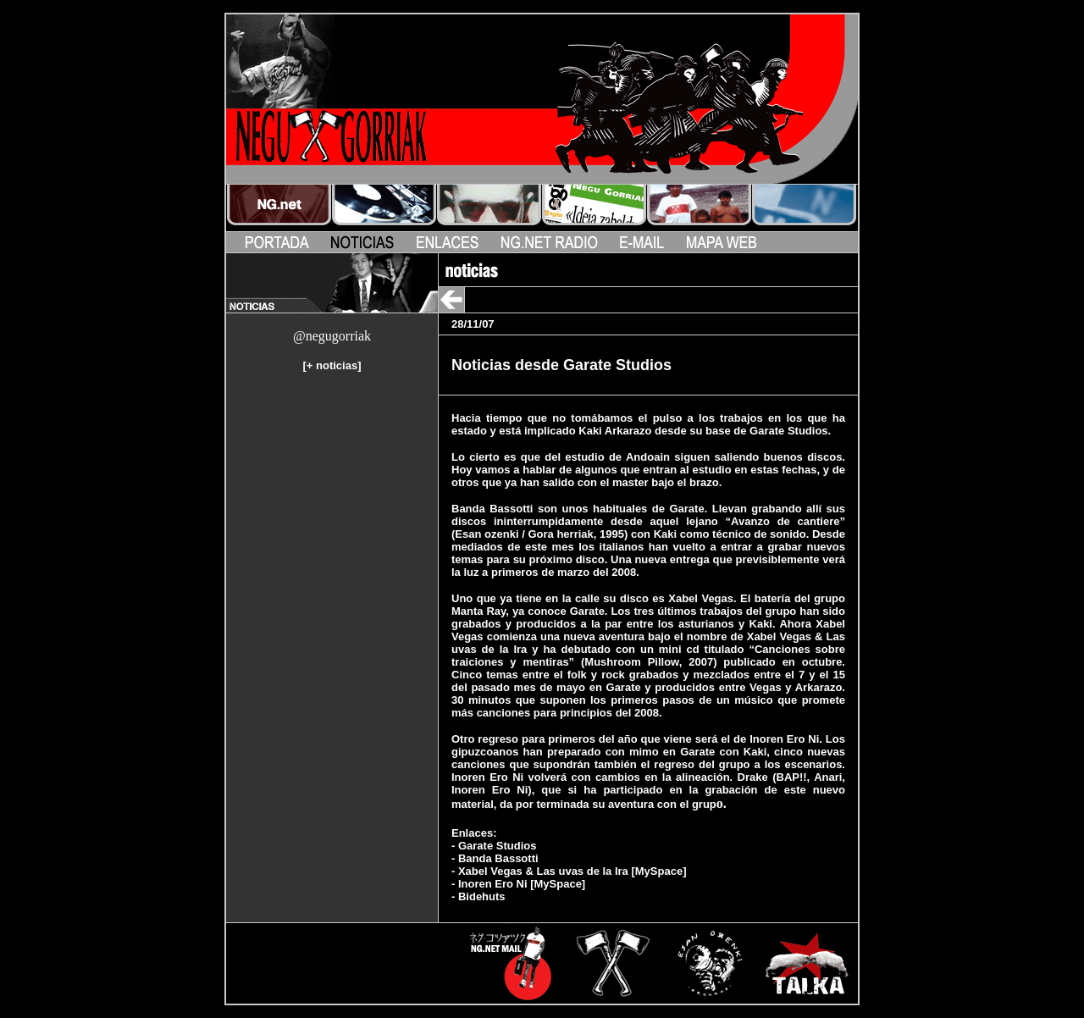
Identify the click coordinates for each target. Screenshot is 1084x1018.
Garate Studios (497, 845)
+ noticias (332, 365)
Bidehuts (482, 896)
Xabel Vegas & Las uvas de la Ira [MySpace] (572, 871)
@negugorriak (332, 336)
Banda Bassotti (498, 858)
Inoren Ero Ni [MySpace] (521, 883)
